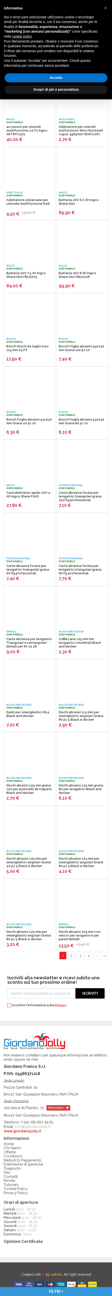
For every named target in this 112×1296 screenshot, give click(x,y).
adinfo (56, 1274)
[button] (106, 8)
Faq (7, 1172)
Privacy (60, 1005)
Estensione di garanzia (23, 1164)
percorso (58, 1108)
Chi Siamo (12, 1148)
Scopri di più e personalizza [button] (56, 89)
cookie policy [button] (21, 36)
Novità (9, 1181)
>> (104, 955)
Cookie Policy (16, 1189)
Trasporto (12, 1168)
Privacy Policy (16, 1193)
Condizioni (13, 1156)
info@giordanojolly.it (32, 1126)
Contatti (11, 1177)
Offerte (10, 1152)
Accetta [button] (56, 78)
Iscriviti (90, 993)
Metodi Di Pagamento (23, 1160)
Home (9, 1144)
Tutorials (11, 1185)
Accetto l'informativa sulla (36, 1005)
